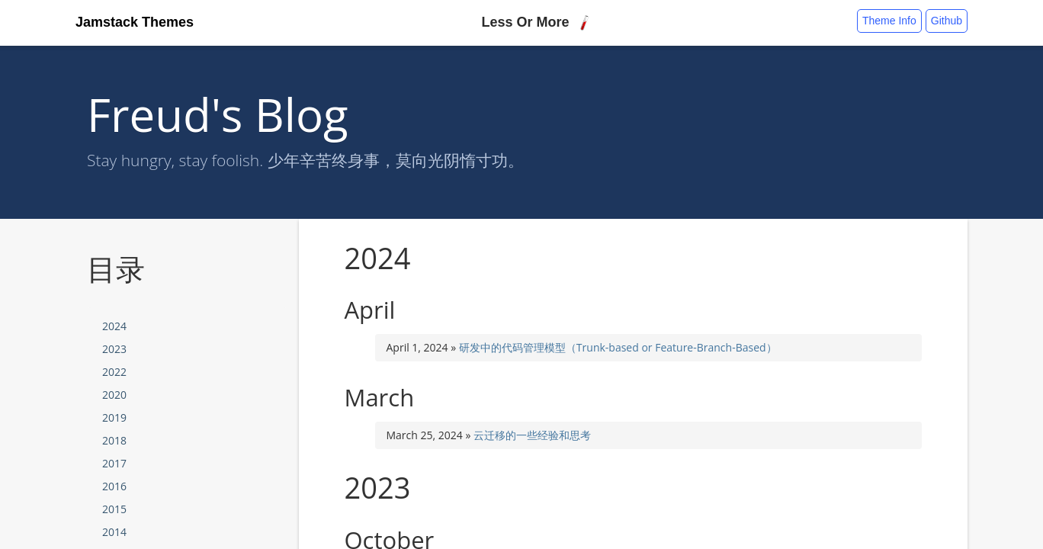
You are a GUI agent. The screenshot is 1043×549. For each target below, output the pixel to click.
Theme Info (889, 20)
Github (946, 20)
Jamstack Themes (134, 22)
